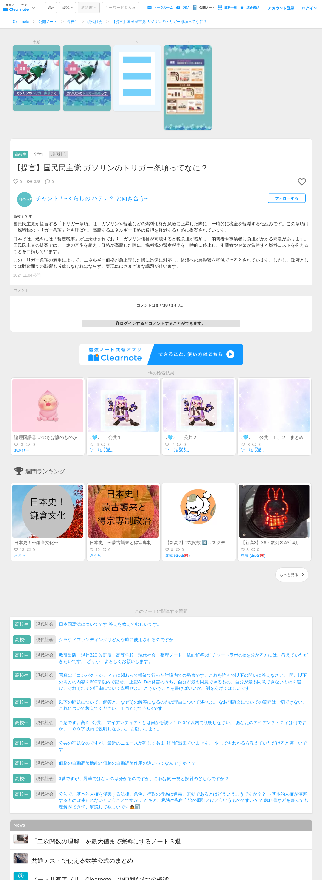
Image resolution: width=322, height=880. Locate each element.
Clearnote (21, 22)
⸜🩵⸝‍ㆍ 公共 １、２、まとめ (272, 437)
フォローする (287, 198)
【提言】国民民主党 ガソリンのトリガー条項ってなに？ (159, 22)
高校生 (72, 22)
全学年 (39, 154)
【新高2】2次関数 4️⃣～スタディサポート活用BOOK (217, 542)
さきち (19, 555)
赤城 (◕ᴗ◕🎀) (177, 555)
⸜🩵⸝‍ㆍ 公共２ (181, 437)
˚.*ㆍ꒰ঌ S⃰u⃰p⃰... (101, 450)
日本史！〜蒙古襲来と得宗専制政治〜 (127, 542)
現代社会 (94, 22)
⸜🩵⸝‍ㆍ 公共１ (105, 437)
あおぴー (21, 450)
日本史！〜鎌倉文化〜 (36, 542)
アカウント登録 (281, 8)
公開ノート (47, 22)
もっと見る (292, 574)
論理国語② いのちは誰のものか (45, 437)
